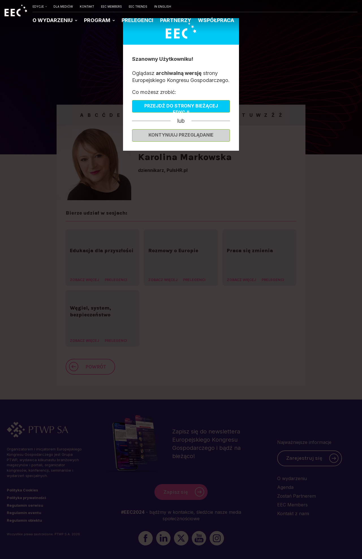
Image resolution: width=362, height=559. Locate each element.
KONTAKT (87, 6)
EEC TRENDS (138, 6)
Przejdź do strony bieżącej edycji (181, 108)
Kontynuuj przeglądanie (181, 135)
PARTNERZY (175, 20)
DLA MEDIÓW (63, 6)
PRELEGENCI (137, 20)
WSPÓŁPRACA (216, 20)
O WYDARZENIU (53, 20)
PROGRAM (97, 20)
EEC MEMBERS (111, 6)
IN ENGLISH (162, 6)
